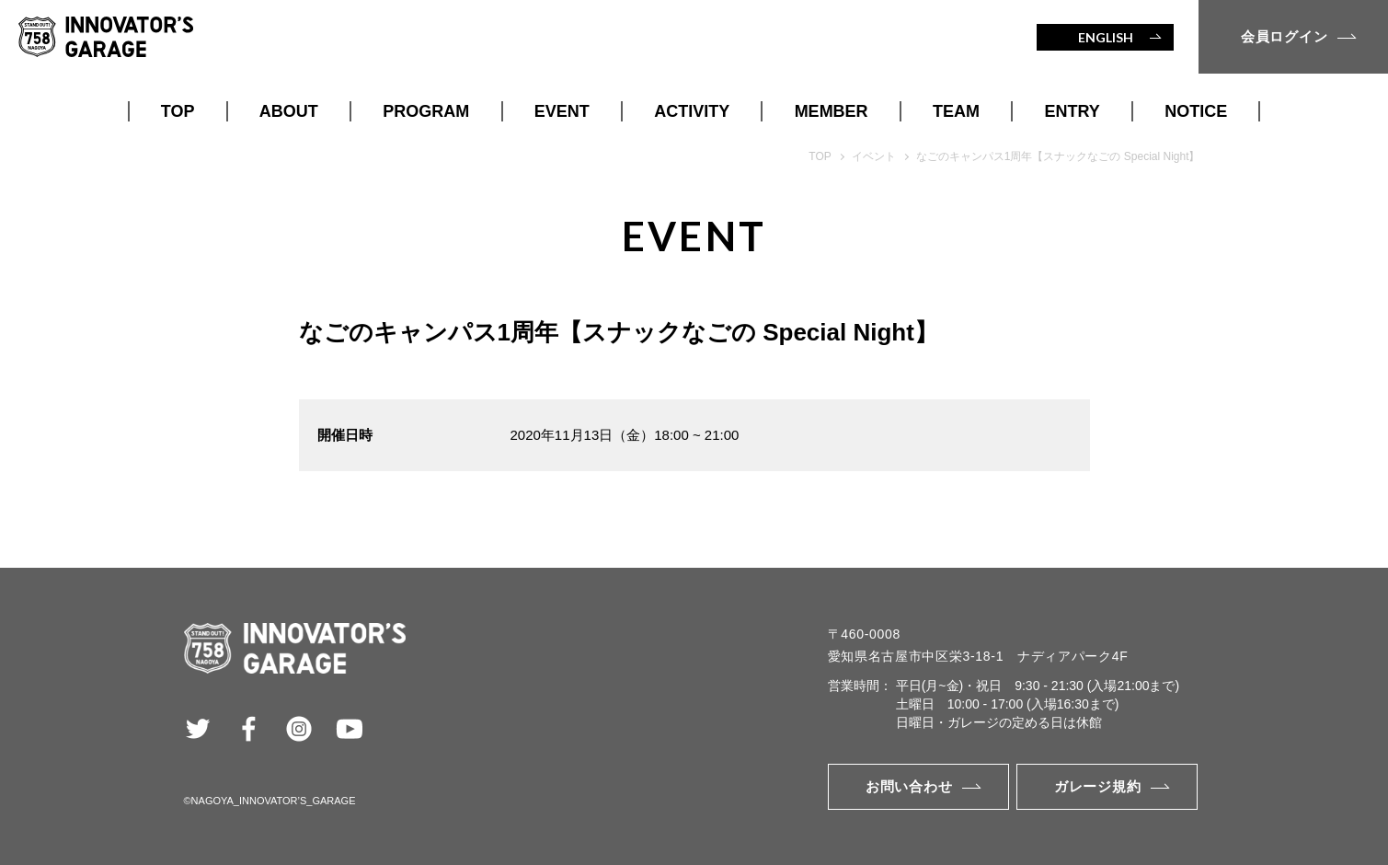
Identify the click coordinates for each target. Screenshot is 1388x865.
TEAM (956, 111)
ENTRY (1072, 111)
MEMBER (831, 111)
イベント (874, 156)
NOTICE (1195, 111)
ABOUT (288, 111)
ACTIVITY (691, 111)
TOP (178, 111)
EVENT (562, 111)
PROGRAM (426, 111)
